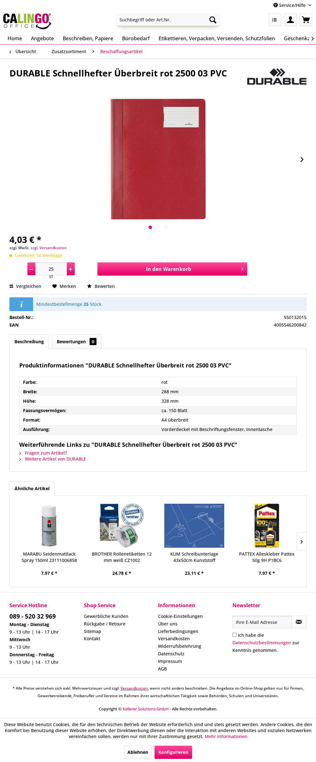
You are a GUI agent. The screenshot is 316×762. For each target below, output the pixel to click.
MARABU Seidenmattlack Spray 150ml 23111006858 (49, 557)
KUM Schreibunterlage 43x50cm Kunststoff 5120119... (194, 557)
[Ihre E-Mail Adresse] (262, 622)
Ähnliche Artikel (32, 488)
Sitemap (92, 631)
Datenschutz (171, 654)
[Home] (14, 38)
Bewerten (101, 286)
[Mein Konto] (290, 20)
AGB (162, 669)
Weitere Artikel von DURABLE (52, 459)
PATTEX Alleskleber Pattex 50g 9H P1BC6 (267, 557)
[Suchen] (212, 20)
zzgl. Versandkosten (49, 247)
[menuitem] (168, 20)
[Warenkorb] (306, 20)
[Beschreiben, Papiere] (88, 38)
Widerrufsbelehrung (179, 646)
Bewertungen (77, 341)
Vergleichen (25, 286)
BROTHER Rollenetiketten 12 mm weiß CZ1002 (122, 557)
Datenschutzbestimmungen (261, 643)
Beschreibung (29, 342)
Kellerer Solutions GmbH (146, 709)
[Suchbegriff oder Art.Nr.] (168, 20)
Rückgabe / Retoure (105, 624)
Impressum (170, 661)
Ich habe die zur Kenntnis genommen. (265, 642)
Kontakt (92, 639)
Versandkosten (174, 639)
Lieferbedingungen (178, 631)
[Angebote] (42, 38)
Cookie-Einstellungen (180, 616)
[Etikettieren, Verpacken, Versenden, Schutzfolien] (216, 38)
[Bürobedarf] (136, 38)
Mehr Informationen (226, 736)
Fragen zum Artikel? (43, 453)
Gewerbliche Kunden (106, 616)
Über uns (168, 624)
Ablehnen (137, 752)
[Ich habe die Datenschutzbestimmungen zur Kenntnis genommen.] (234, 635)
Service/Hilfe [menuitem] (290, 5)
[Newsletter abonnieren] (298, 622)
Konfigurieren (173, 752)
